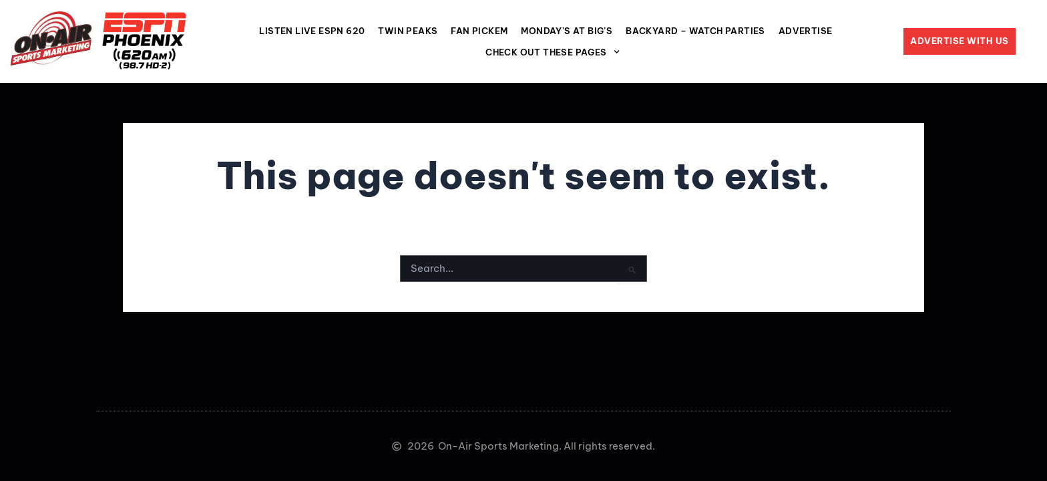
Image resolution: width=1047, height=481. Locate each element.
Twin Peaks (407, 30)
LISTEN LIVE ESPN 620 (312, 30)
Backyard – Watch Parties (695, 30)
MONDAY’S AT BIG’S (566, 30)
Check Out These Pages (552, 51)
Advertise (806, 30)
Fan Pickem (479, 30)
